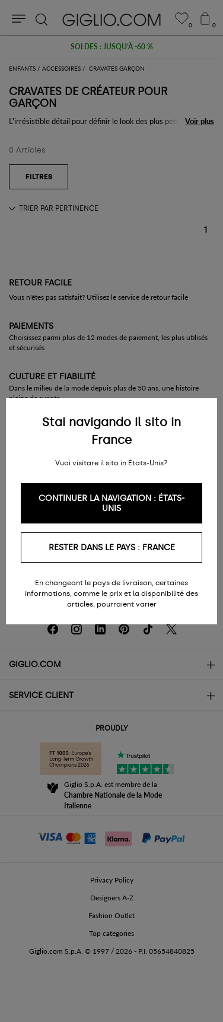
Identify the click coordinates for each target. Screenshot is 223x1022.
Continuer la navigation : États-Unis (112, 503)
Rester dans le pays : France (112, 547)
